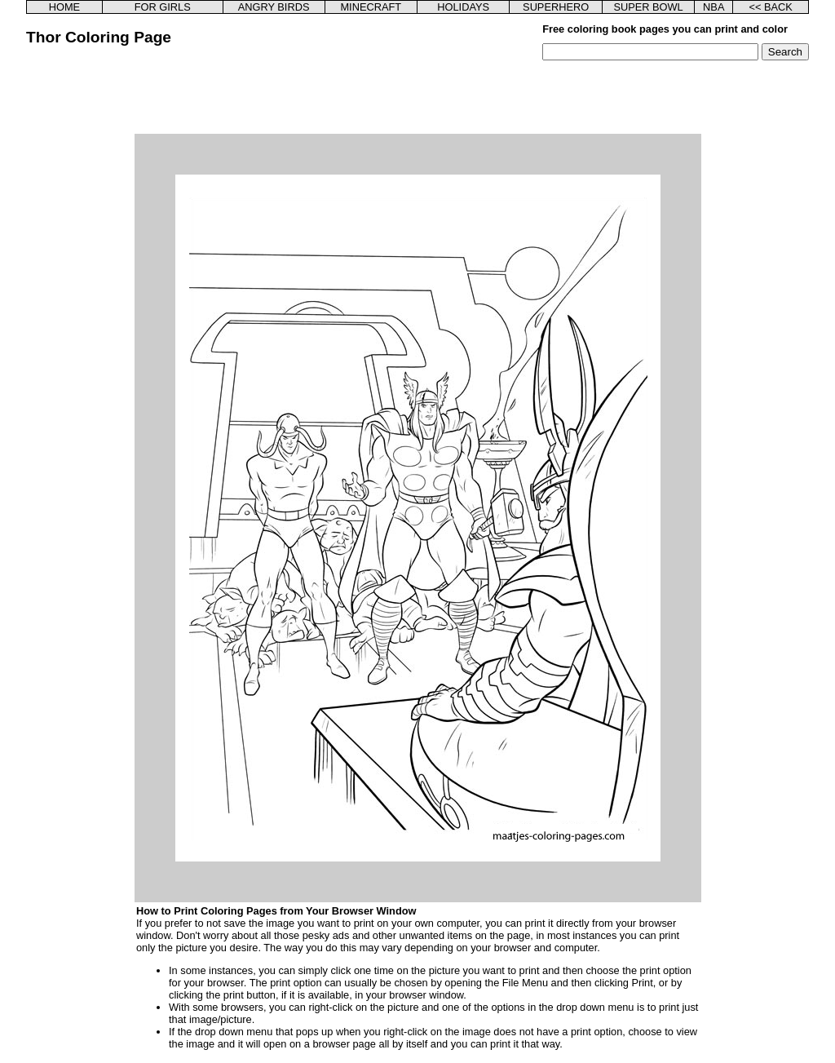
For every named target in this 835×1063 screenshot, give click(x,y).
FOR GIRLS (163, 7)
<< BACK (770, 7)
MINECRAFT (370, 7)
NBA (713, 7)
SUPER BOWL (648, 7)
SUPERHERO (556, 7)
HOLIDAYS (463, 7)
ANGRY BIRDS (274, 7)
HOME (64, 7)
